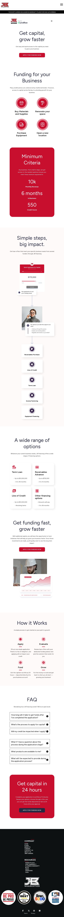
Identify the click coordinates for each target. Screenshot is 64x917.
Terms (26, 913)
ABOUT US (27, 852)
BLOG (27, 867)
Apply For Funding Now (32, 810)
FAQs (27, 872)
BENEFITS (27, 847)
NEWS (27, 869)
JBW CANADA (28, 853)
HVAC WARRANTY (30, 864)
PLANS (26, 845)
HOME (26, 844)
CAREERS (27, 849)
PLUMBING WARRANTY (32, 866)
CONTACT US (28, 850)
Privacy (33, 913)
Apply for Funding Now (32, 55)
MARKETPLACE (30, 863)
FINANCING (29, 870)
